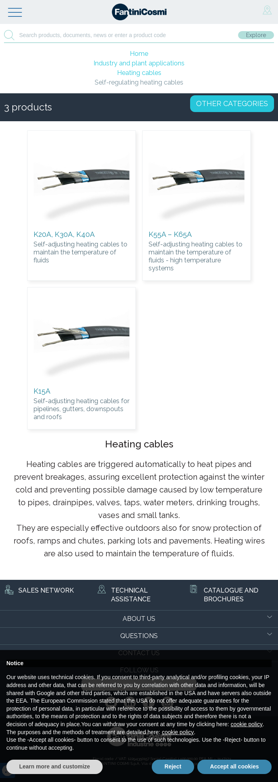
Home (139, 53)
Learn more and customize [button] (54, 766)
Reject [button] (173, 766)
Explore (256, 35)
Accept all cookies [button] (234, 766)
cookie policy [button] (246, 724)
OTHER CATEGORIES (232, 103)
